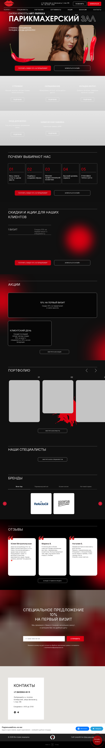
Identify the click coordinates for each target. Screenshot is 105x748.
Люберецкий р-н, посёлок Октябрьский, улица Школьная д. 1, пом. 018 (25, 699)
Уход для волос (17, 121)
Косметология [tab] (63, 486)
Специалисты (22, 9)
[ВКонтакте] (82, 729)
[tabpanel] (52, 504)
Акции (70, 9)
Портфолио (39, 9)
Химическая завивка (52, 122)
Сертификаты (55, 9)
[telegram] (18, 712)
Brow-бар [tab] (19, 486)
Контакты (97, 9)
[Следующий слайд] (100, 504)
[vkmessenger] (15, 712)
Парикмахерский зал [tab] (41, 486)
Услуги (7, 9)
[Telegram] (96, 729)
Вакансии (83, 9)
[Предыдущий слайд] (5, 504)
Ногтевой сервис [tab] (86, 486)
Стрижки (17, 86)
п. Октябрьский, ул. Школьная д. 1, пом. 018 (55, 3)
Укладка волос (87, 86)
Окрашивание (52, 86)
